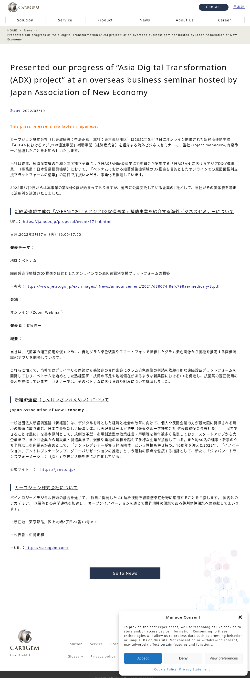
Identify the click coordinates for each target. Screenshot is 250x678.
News (28, 30)
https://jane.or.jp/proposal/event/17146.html (67, 221)
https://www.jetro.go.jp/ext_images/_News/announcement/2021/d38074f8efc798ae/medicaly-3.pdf (122, 286)
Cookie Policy (165, 669)
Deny (183, 658)
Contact (213, 6)
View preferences (224, 658)
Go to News (125, 573)
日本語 (239, 6)
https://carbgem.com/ (47, 547)
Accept (143, 658)
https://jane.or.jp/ (58, 469)
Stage (15, 110)
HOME (12, 30)
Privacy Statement (194, 669)
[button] (240, 617)
